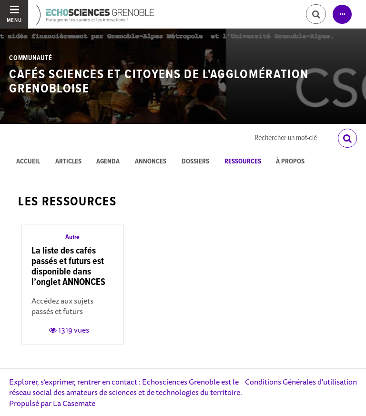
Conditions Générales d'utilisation (301, 381)
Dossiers (195, 161)
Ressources (242, 161)
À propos (290, 161)
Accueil (28, 161)
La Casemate (74, 403)
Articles (68, 161)
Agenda (108, 161)
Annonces (150, 161)
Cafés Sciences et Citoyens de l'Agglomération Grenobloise (158, 82)
